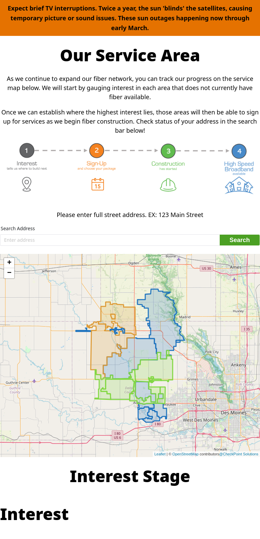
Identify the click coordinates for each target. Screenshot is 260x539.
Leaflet (160, 454)
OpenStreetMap (185, 454)
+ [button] (9, 263)
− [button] (9, 273)
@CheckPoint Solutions (238, 454)
